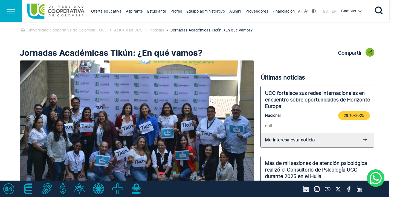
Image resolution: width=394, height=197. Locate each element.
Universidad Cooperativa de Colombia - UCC (67, 30)
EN (334, 11)
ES (326, 11)
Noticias (156, 30)
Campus (349, 11)
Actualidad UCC (128, 30)
